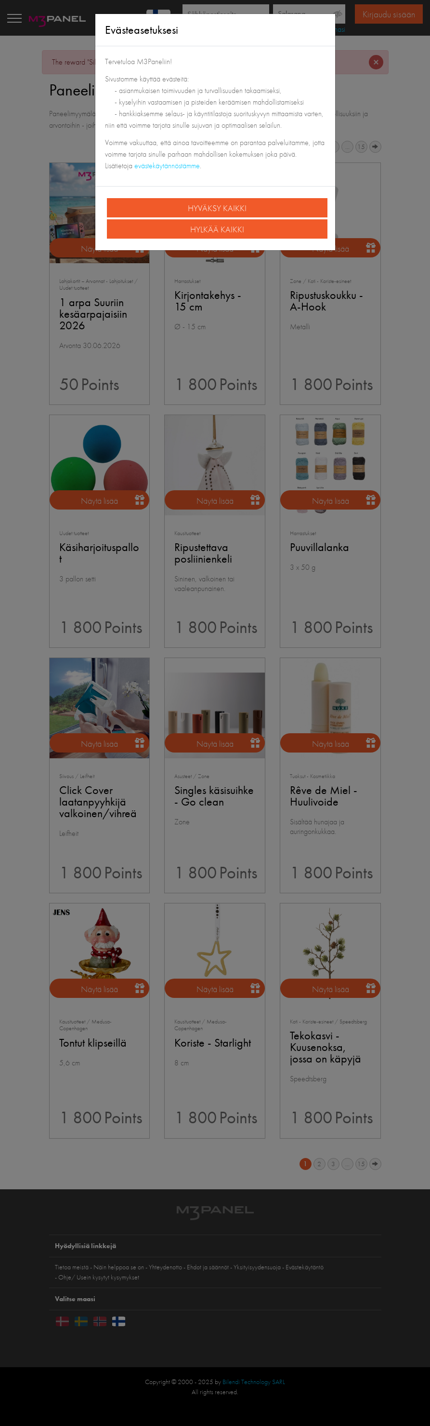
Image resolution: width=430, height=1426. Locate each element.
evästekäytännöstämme (167, 166)
